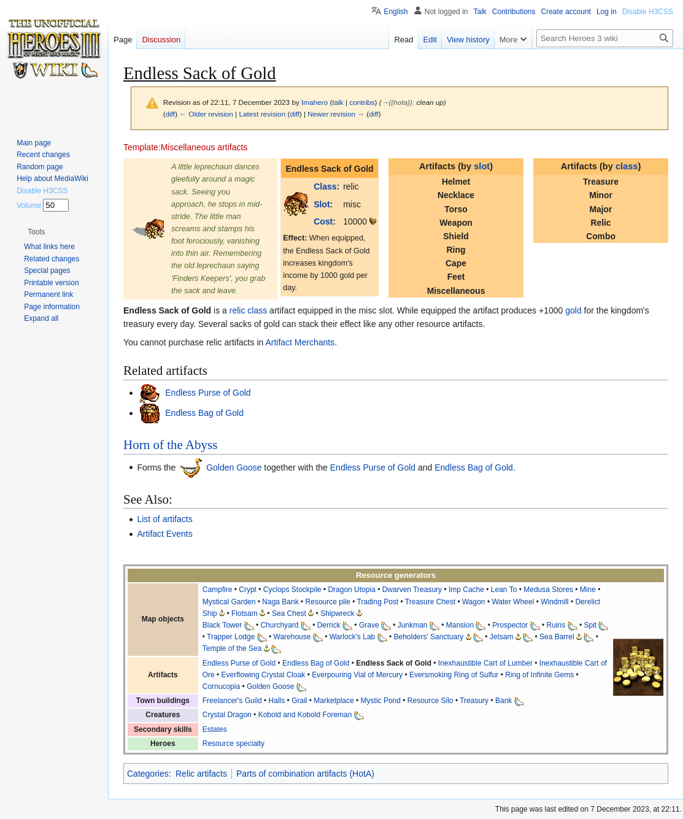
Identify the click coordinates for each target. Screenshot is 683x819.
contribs (361, 102)
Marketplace (333, 700)
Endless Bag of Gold (203, 413)
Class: (326, 186)
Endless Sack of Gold (393, 663)
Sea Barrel (556, 637)
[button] (36, 232)
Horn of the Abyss (170, 444)
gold (573, 310)
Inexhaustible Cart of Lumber (485, 663)
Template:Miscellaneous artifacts (185, 147)
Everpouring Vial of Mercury (357, 675)
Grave (369, 625)
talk (337, 102)
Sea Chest (289, 613)
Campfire (218, 589)
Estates (215, 729)
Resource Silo (430, 700)
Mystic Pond (381, 700)
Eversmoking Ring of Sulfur (453, 675)
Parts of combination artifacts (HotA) (305, 774)
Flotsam (244, 613)
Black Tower (222, 625)
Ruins (556, 625)
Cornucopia (221, 686)
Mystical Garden (229, 602)
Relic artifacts (201, 774)
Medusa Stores (548, 589)
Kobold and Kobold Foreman (305, 714)
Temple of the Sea (232, 648)
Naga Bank (280, 602)
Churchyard (279, 625)
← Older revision (206, 114)
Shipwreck (337, 613)
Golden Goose (232, 467)
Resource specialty (233, 743)
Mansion (460, 625)
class (626, 166)
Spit (590, 625)
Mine (588, 589)
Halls (277, 700)
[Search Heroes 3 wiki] (604, 38)
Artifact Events (164, 534)
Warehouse (292, 637)
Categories (148, 774)
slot (482, 166)
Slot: (323, 204)
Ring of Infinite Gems (539, 675)
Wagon (473, 602)
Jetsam (502, 637)
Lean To (504, 589)
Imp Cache (466, 589)
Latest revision (262, 114)
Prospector (510, 625)
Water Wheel (513, 602)
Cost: (325, 221)
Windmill (554, 602)
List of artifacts (164, 519)
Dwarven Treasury (412, 589)
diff (170, 114)
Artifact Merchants (299, 342)
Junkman (413, 625)
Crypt (248, 589)
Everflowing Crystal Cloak (264, 675)
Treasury (474, 700)
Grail (299, 700)
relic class (248, 310)
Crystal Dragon (227, 714)
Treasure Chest (430, 602)
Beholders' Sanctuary (428, 637)
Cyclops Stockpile (292, 589)
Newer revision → (336, 114)
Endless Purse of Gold (206, 393)
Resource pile (328, 602)
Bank (503, 700)
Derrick (329, 625)
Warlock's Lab (353, 637)
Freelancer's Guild (232, 700)
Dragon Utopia (351, 589)
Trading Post (378, 602)
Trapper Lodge (231, 637)
